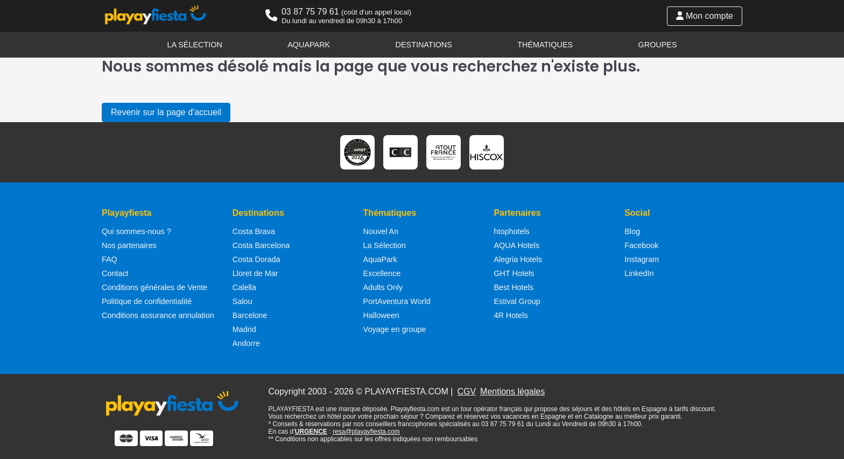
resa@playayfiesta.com (366, 431)
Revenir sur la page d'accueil (166, 112)
